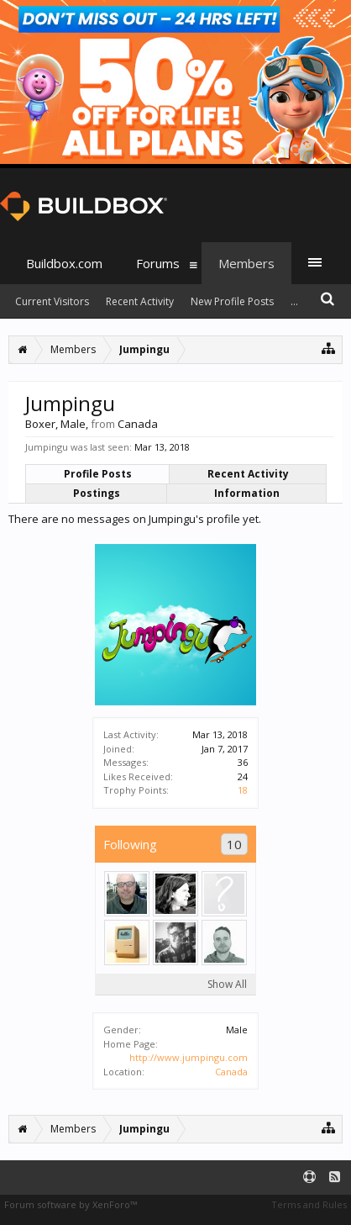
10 (234, 844)
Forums (158, 263)
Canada (231, 1071)
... (294, 301)
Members (246, 263)
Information (247, 493)
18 (243, 790)
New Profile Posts (232, 301)
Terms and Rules (309, 1204)
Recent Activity (248, 474)
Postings (96, 493)
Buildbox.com (64, 263)
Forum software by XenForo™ (70, 1204)
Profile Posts (98, 474)
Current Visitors (52, 301)
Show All (227, 984)
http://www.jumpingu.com (188, 1057)
